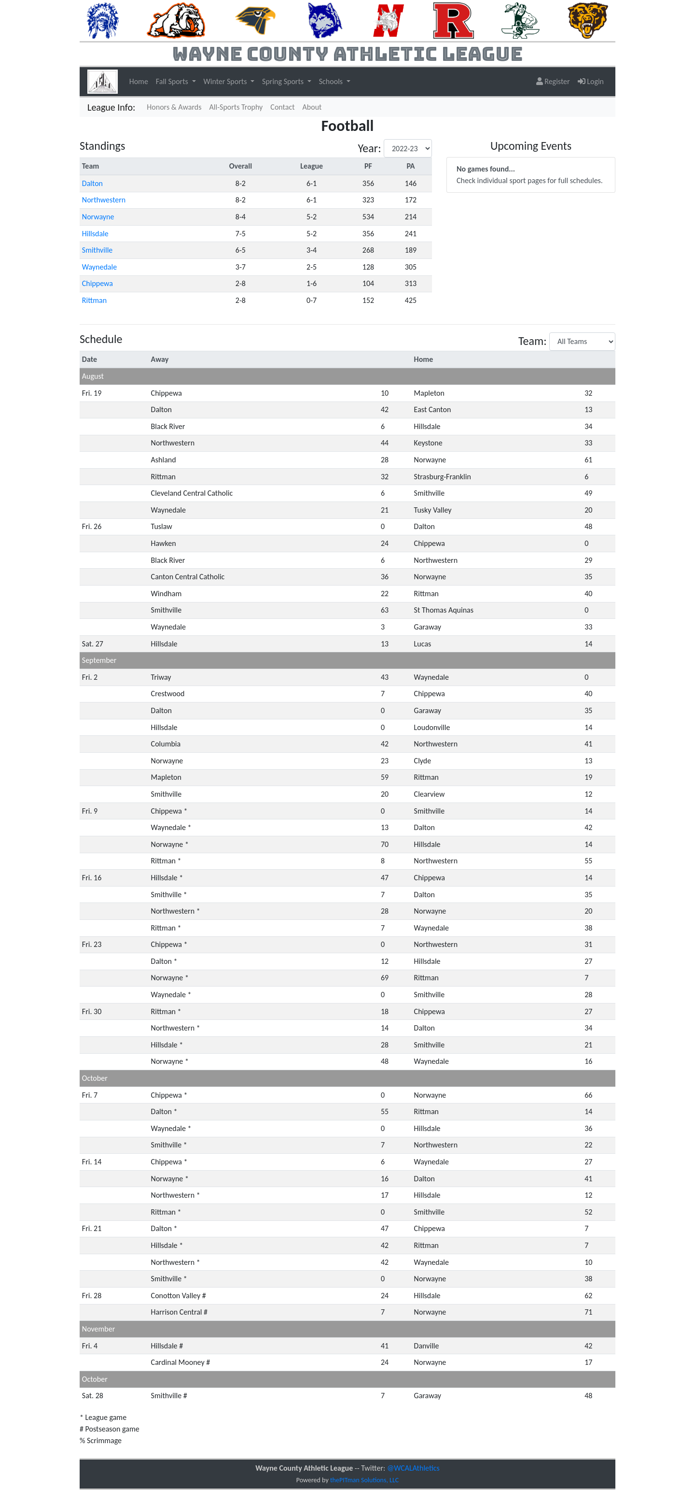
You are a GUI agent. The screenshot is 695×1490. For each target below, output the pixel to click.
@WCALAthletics (413, 1468)
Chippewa (97, 283)
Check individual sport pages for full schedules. (530, 174)
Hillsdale (95, 233)
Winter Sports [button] (226, 81)
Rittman (94, 300)
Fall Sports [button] (173, 81)
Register (553, 81)
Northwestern (103, 199)
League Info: (111, 107)
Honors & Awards (174, 107)
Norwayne (98, 216)
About (312, 107)
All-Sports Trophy (236, 107)
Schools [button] (332, 81)
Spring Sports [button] (284, 81)
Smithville (97, 250)
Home (138, 81)
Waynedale (99, 267)
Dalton (92, 183)
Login (591, 81)
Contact (282, 107)
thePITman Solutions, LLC (364, 1480)
